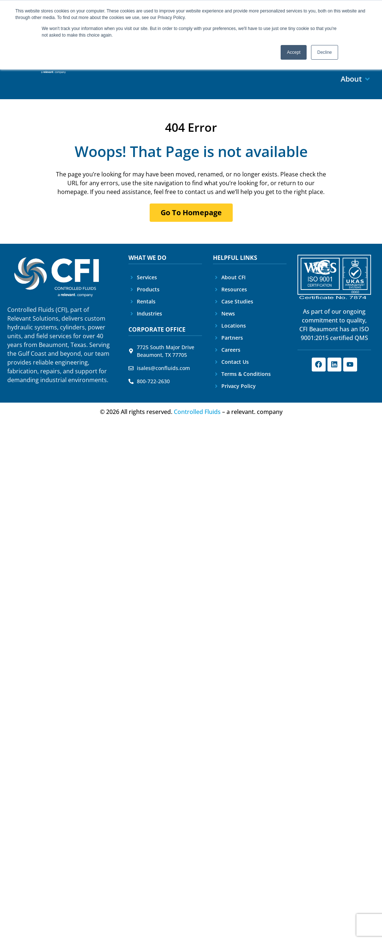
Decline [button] (324, 52)
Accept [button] (293, 52)
